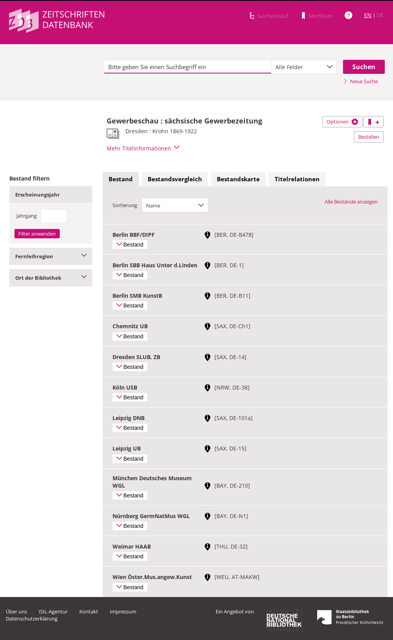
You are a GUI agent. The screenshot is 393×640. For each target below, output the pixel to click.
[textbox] (188, 67)
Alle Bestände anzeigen (351, 201)
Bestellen (368, 136)
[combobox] (304, 67)
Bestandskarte (238, 179)
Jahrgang (26, 215)
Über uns (16, 611)
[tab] (121, 179)
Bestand (121, 179)
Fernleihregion (50, 256)
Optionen (342, 121)
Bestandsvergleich (175, 179)
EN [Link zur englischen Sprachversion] (368, 15)
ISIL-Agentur (53, 611)
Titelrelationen (297, 179)
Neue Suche (360, 81)
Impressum (123, 611)
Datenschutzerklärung (31, 618)
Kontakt (88, 611)
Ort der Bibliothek (50, 277)
